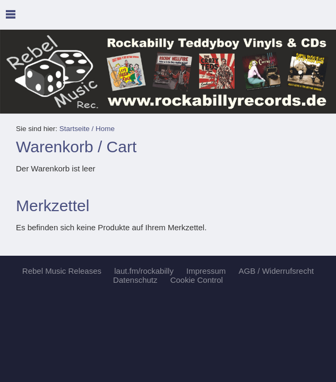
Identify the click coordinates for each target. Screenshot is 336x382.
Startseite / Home (87, 129)
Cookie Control (196, 279)
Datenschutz (135, 279)
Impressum (206, 270)
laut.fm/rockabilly (144, 270)
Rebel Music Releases (61, 270)
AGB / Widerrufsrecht (276, 270)
